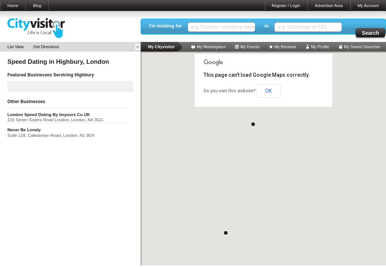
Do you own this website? (230, 90)
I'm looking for (165, 26)
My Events (250, 46)
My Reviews (285, 46)
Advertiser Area (329, 5)
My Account (368, 5)
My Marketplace (211, 46)
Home (12, 5)
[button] (253, 124)
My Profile (320, 46)
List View (15, 46)
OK (268, 91)
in (267, 26)
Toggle (140, 47)
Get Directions (46, 46)
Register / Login (286, 5)
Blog (37, 5)
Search (370, 33)
